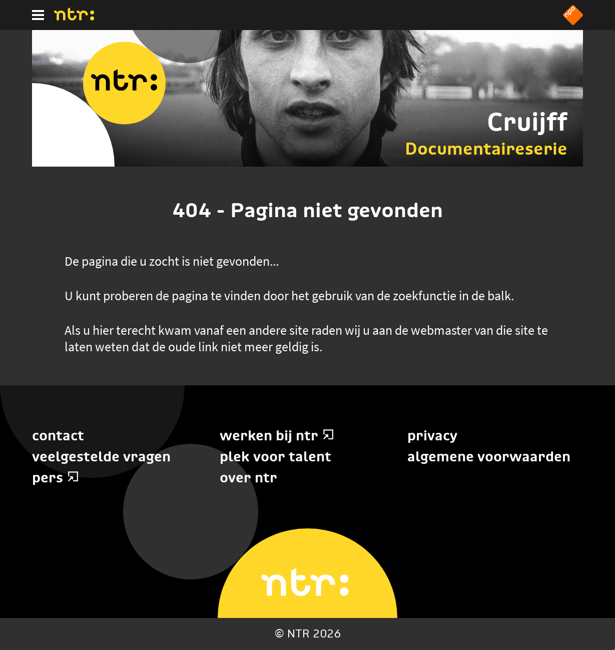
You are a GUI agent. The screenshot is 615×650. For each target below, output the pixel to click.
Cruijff (527, 121)
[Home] (74, 18)
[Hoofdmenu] (38, 15)
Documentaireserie (486, 149)
